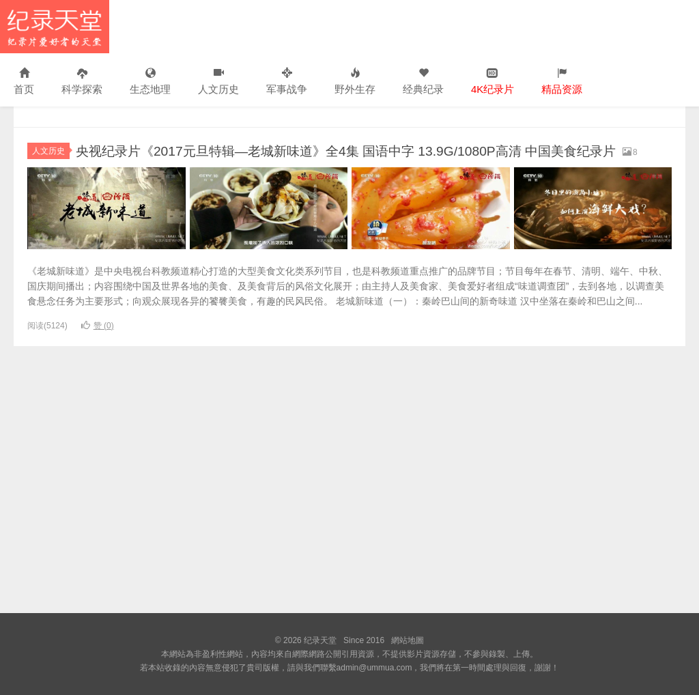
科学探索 (81, 81)
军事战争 (286, 81)
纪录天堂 (54, 26)
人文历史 (218, 81)
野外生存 (354, 81)
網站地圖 (407, 640)
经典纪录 (423, 81)
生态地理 (150, 81)
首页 (24, 81)
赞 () (97, 343)
